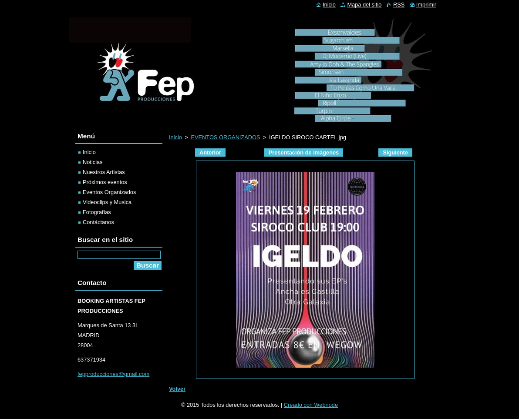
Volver (177, 388)
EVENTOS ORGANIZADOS (225, 137)
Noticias (93, 162)
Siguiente (395, 152)
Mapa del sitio (364, 4)
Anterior (210, 152)
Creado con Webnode (311, 405)
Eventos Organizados (109, 192)
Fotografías (97, 212)
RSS (398, 4)
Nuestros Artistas (104, 172)
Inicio (175, 137)
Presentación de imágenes (304, 152)
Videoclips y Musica (107, 202)
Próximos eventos (105, 182)
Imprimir (426, 4)
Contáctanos (98, 222)
